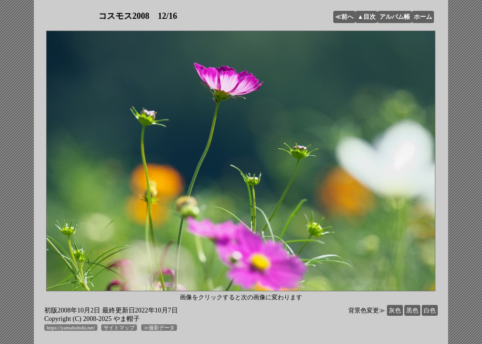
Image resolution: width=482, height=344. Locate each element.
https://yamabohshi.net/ (71, 327)
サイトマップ (119, 327)
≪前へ (344, 16)
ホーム (423, 16)
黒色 (412, 310)
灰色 (395, 310)
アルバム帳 (394, 16)
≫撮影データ (159, 327)
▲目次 (366, 16)
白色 (430, 310)
